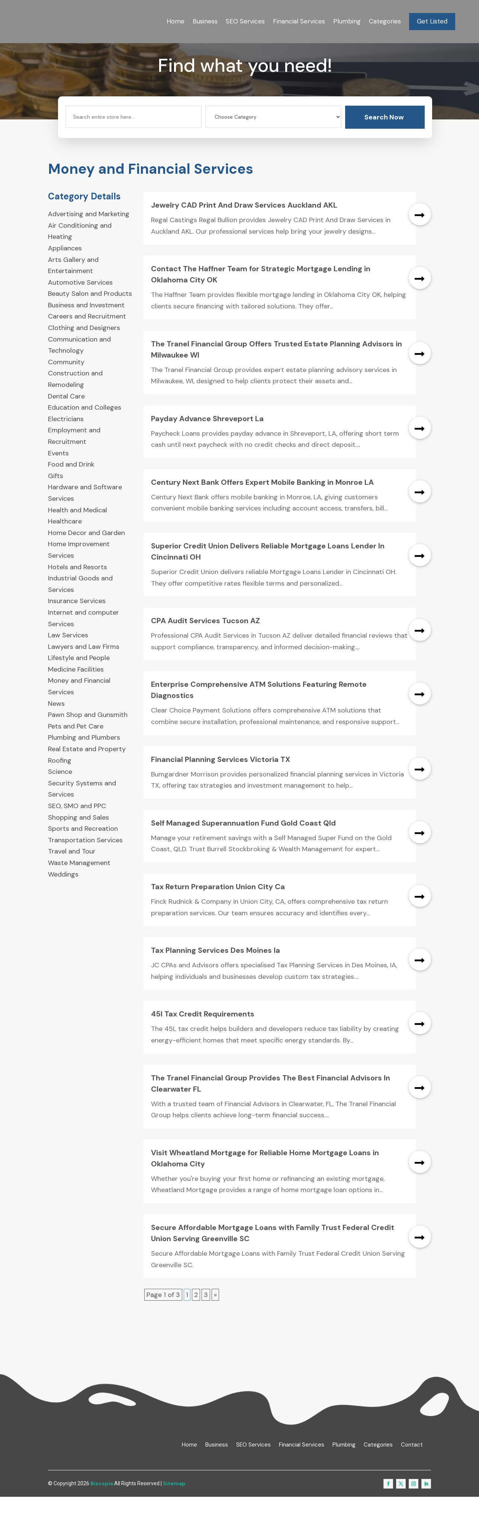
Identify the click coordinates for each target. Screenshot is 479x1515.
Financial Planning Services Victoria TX (220, 777)
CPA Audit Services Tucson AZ (205, 639)
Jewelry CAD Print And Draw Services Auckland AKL (244, 223)
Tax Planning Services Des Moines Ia (215, 968)
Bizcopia (101, 1501)
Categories (385, 21)
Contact (412, 1462)
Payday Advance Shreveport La (207, 436)
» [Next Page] (215, 1313)
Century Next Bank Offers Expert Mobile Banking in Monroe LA (262, 500)
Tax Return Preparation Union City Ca (218, 905)
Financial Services (299, 21)
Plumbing (347, 21)
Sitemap (174, 1501)
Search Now (384, 135)
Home (175, 21)
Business (205, 21)
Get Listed (432, 21)
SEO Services (245, 21)
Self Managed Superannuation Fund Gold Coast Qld (243, 841)
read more (420, 232)
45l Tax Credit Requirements (202, 1032)
